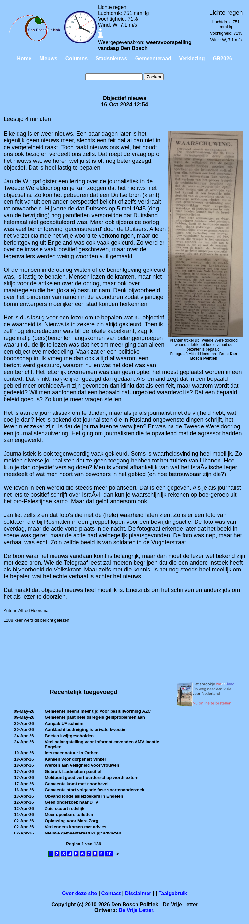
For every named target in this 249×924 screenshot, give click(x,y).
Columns (76, 58)
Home (24, 58)
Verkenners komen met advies (75, 826)
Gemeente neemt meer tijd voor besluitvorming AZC (98, 711)
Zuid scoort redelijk (64, 808)
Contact (111, 893)
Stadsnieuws (111, 58)
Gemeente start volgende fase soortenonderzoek (94, 789)
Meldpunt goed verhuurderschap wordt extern (92, 777)
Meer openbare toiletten (69, 814)
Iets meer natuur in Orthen (72, 752)
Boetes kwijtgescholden (69, 735)
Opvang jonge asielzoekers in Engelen (84, 796)
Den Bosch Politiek (213, 356)
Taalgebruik (173, 893)
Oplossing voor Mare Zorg (71, 820)
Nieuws (48, 58)
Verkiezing (192, 58)
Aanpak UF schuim (64, 723)
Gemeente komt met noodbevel (77, 783)
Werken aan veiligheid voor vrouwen (82, 765)
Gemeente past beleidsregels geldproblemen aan (95, 717)
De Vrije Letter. (137, 910)
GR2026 (222, 58)
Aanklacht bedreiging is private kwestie (85, 729)
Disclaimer (138, 893)
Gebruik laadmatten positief (73, 771)
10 (109, 853)
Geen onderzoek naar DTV (71, 802)
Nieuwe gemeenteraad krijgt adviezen (83, 833)
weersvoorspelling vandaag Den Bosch (145, 45)
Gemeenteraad (153, 58)
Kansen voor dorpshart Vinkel (75, 759)
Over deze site (79, 893)
